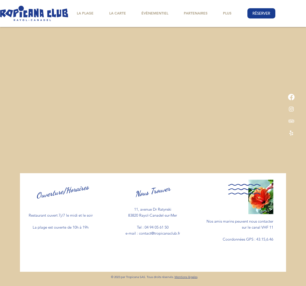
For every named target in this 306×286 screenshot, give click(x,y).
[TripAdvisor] (291, 121)
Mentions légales (186, 277)
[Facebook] (291, 97)
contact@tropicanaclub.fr (159, 233)
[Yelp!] (291, 133)
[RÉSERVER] (261, 13)
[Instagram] (291, 109)
